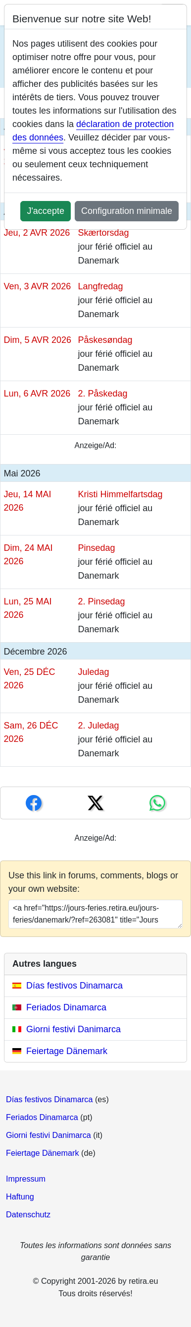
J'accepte (45, 211)
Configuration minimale (126, 211)
